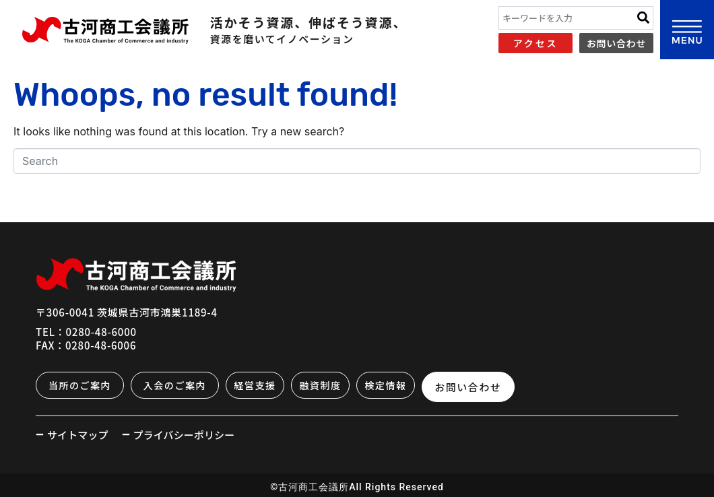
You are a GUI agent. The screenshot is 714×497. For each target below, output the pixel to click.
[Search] (643, 18)
